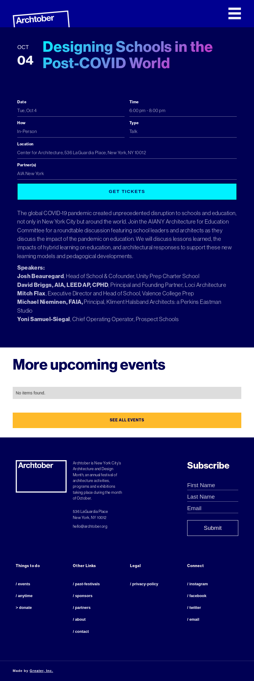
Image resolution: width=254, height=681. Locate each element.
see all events (127, 420)
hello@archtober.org (90, 526)
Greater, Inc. (41, 671)
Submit (213, 528)
